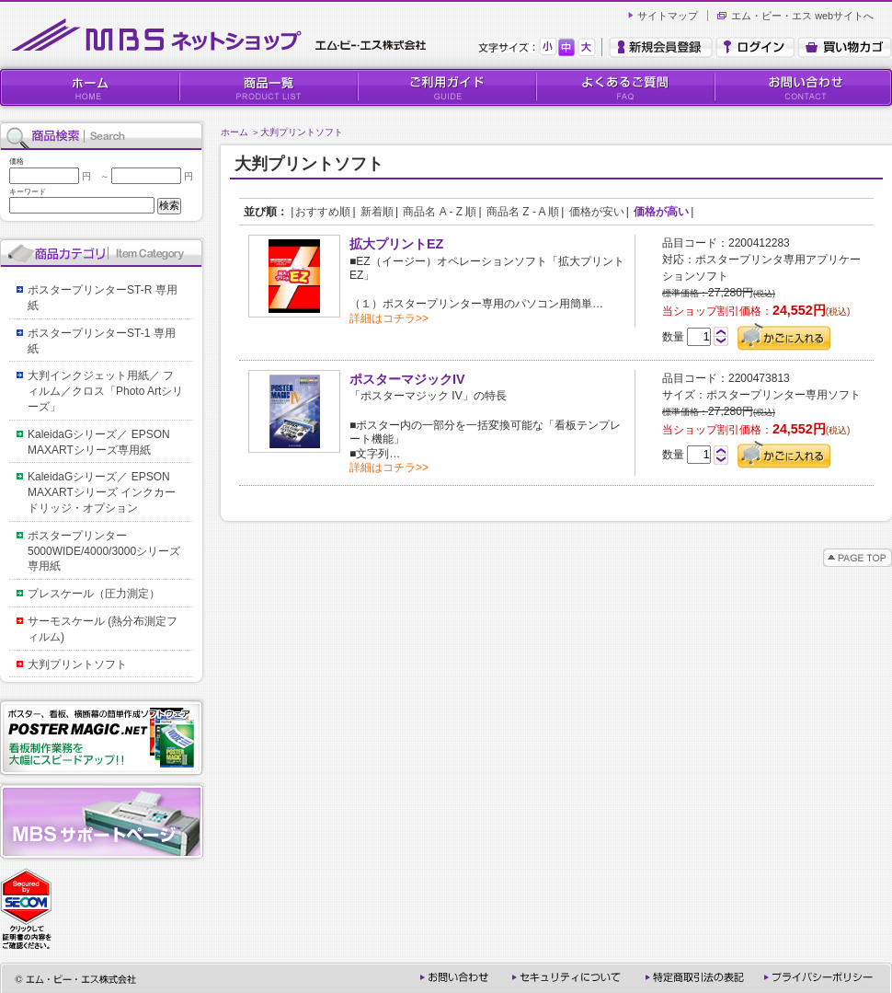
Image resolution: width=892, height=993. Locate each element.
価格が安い (596, 211)
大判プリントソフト (301, 132)
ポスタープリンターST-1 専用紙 (102, 341)
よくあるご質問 (624, 87)
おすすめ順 (322, 211)
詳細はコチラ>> (389, 318)
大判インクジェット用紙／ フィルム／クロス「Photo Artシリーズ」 (105, 391)
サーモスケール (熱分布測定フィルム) (102, 629)
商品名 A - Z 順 (439, 211)
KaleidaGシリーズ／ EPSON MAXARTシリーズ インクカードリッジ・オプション (104, 492)
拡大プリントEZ (396, 244)
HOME (89, 87)
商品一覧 (267, 87)
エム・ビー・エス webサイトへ (802, 15)
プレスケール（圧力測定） (94, 593)
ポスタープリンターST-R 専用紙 (102, 297)
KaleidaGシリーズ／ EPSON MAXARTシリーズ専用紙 (104, 442)
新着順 (377, 211)
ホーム (234, 132)
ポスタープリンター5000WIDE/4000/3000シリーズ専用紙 (104, 551)
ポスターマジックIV (407, 379)
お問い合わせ (803, 87)
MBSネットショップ (222, 35)
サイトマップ (667, 15)
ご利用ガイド (446, 87)
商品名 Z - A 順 (522, 211)
